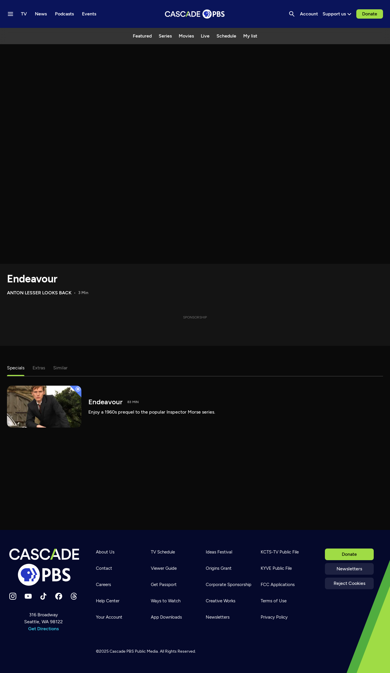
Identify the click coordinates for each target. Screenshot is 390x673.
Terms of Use (274, 600)
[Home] (44, 567)
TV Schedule (163, 552)
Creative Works (220, 600)
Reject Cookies (349, 583)
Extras (39, 368)
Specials (15, 368)
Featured (142, 36)
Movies (186, 36)
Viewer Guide (164, 568)
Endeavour (32, 279)
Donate (369, 14)
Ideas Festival (219, 552)
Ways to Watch (165, 600)
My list (250, 36)
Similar (60, 368)
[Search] (291, 13)
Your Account (109, 617)
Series (165, 36)
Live (205, 36)
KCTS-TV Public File (280, 552)
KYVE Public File (276, 568)
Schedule (226, 36)
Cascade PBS (122, 651)
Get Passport (164, 584)
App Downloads (166, 617)
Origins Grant (219, 568)
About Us (105, 552)
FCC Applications (278, 584)
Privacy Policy (274, 617)
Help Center (107, 600)
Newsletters (349, 568)
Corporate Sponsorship (228, 584)
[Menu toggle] (10, 13)
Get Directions (43, 628)
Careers (103, 584)
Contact (104, 568)
